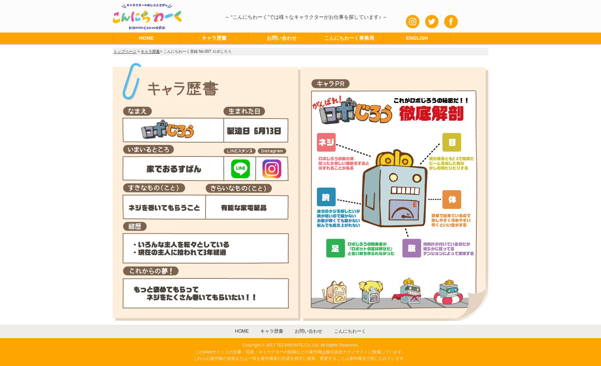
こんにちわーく (350, 331)
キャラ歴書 (214, 38)
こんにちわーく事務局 (349, 38)
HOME (146, 38)
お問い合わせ (282, 38)
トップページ (124, 51)
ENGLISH (417, 38)
